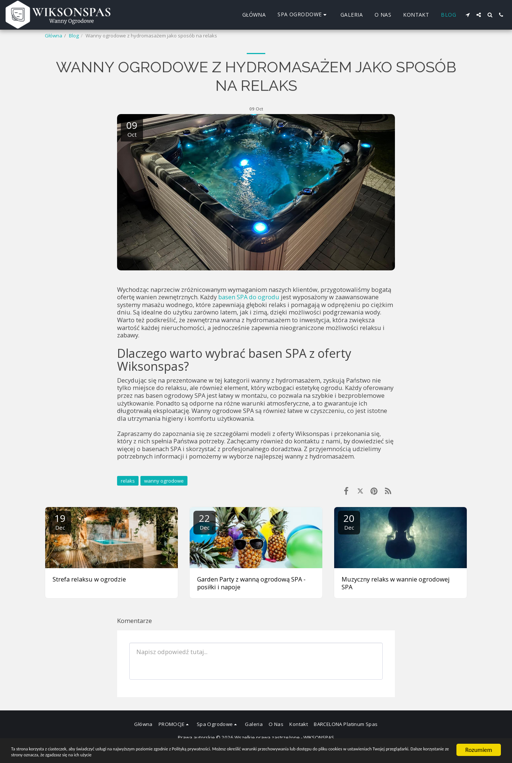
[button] (467, 14)
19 (60, 521)
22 (204, 521)
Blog (74, 35)
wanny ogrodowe (164, 480)
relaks (128, 480)
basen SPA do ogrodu (248, 297)
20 (349, 521)
